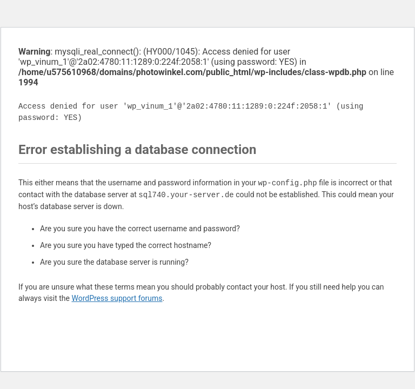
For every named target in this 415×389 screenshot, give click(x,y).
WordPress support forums (116, 298)
